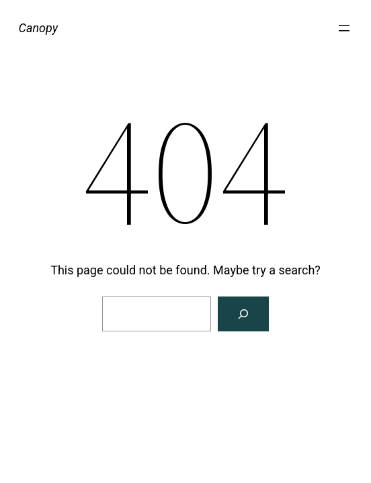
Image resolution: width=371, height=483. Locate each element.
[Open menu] (344, 28)
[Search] (243, 314)
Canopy (38, 28)
